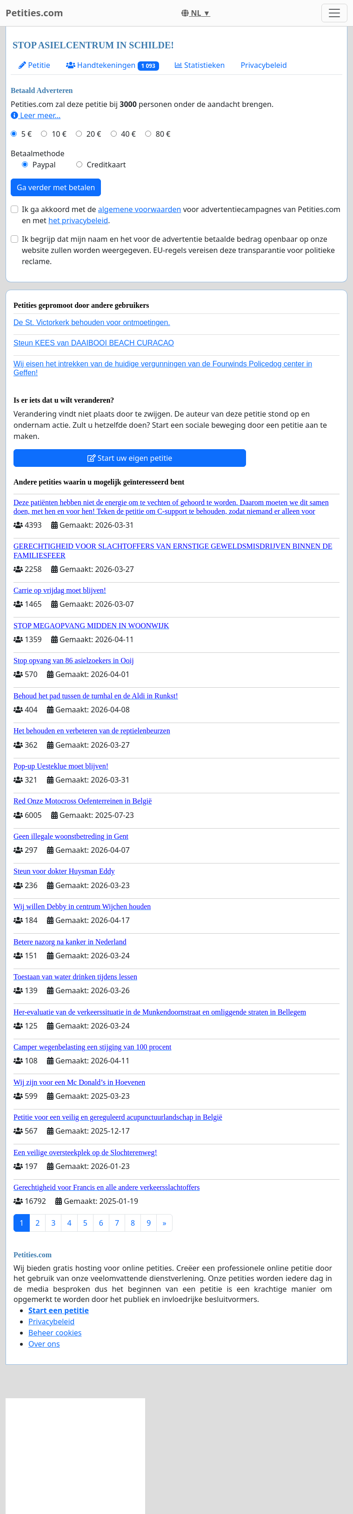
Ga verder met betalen (56, 187)
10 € (59, 134)
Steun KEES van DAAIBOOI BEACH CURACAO (93, 343)
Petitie (34, 65)
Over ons (44, 1344)
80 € (163, 134)
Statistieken (200, 65)
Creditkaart (106, 164)
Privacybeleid (263, 65)
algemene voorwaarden (139, 209)
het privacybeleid (78, 220)
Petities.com (34, 13)
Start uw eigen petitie (130, 458)
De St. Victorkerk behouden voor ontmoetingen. (91, 322)
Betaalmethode (37, 153)
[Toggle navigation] (334, 13)
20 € (94, 134)
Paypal (44, 164)
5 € (26, 134)
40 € (128, 134)
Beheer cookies (55, 1333)
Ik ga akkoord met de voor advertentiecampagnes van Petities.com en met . (181, 215)
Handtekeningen (112, 65)
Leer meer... (35, 115)
